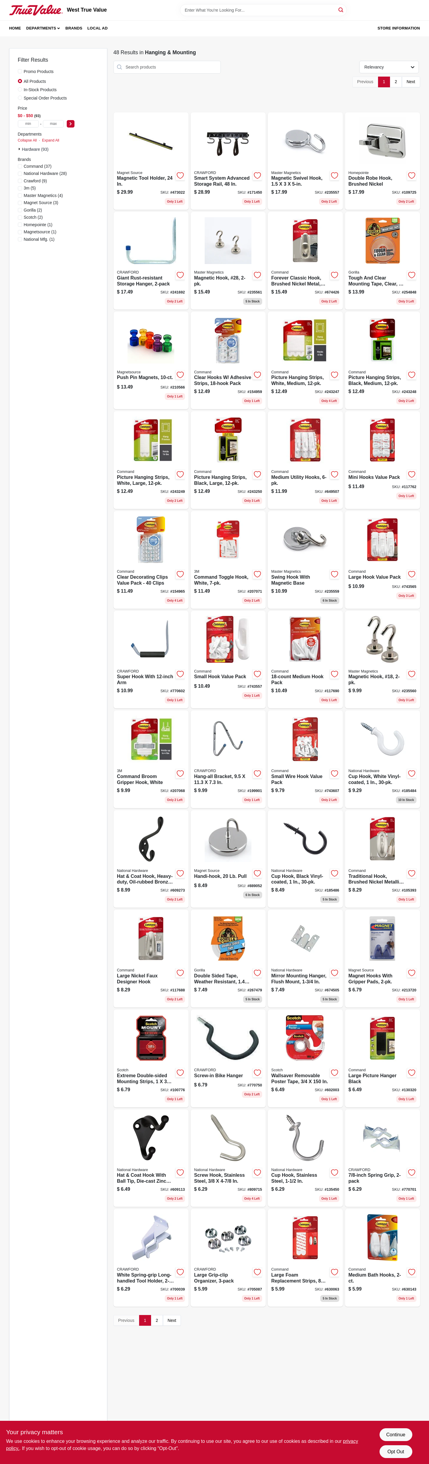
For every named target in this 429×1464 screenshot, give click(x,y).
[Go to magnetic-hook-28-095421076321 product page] (228, 261)
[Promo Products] (20, 71)
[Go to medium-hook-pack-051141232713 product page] (305, 660)
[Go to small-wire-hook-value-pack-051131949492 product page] (305, 759)
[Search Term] (263, 10)
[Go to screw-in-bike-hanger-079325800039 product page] (228, 1058)
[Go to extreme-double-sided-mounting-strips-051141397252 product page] (151, 1058)
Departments (41, 28)
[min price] (28, 124)
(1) (38, 224)
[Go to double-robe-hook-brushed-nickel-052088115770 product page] (382, 161)
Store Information (398, 28)
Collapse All (27, 140)
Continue (395, 1434)
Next (411, 81)
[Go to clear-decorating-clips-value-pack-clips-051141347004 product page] (151, 560)
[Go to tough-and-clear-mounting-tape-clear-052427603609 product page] (382, 261)
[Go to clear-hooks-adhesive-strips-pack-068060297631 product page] (228, 360)
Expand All (50, 140)
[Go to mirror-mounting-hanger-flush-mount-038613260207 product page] (305, 958)
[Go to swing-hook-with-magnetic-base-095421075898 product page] (305, 560)
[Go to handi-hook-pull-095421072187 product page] (228, 859)
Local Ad (97, 28)
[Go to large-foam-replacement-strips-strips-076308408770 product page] (305, 1258)
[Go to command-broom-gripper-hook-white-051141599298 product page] (151, 759)
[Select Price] (70, 124)
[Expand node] (20, 149)
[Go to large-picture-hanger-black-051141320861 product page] (382, 1058)
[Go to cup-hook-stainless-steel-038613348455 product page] (305, 1158)
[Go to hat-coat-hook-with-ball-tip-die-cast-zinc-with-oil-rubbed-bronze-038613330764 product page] (151, 1158)
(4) (43, 195)
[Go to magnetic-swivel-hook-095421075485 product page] (305, 161)
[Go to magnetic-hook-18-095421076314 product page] (382, 660)
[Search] (341, 10)
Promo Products (39, 71)
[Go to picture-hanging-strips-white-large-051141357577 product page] (151, 460)
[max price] (53, 124)
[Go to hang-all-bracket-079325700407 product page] (228, 759)
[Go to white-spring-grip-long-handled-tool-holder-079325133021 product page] (151, 1258)
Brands (74, 28)
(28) (45, 173)
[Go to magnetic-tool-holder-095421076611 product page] (151, 161)
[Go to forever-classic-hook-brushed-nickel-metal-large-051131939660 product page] (305, 261)
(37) (38, 166)
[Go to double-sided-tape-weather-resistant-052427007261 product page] (228, 958)
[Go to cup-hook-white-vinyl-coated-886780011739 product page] (382, 759)
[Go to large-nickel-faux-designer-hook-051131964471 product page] (151, 958)
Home (15, 28)
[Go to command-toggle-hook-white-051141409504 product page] (228, 560)
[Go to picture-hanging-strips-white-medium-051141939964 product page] (305, 360)
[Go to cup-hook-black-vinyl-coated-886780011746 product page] (305, 859)
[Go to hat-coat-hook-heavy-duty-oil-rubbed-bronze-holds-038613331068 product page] (151, 859)
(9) (35, 180)
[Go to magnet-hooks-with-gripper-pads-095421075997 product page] (382, 958)
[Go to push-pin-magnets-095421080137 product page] (151, 360)
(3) (41, 202)
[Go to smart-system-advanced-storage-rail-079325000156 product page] (228, 161)
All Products (35, 81)
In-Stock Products (40, 89)
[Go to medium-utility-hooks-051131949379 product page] (305, 460)
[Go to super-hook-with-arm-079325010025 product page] (151, 660)
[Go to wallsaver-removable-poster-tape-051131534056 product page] (305, 1058)
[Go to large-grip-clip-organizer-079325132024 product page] (228, 1258)
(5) (30, 188)
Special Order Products (45, 98)
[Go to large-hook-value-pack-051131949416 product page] (382, 560)
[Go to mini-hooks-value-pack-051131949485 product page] (382, 460)
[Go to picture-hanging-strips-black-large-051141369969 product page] (228, 460)
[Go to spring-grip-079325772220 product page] (382, 1158)
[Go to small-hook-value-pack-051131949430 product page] (228, 660)
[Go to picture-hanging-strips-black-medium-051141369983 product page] (382, 360)
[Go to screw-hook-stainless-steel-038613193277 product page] (228, 1158)
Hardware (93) (35, 149)
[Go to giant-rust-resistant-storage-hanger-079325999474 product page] (151, 261)
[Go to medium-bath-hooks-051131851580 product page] (382, 1258)
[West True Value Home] (36, 10)
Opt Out (395, 1451)
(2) (33, 210)
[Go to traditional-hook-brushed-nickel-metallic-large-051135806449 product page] (382, 859)
